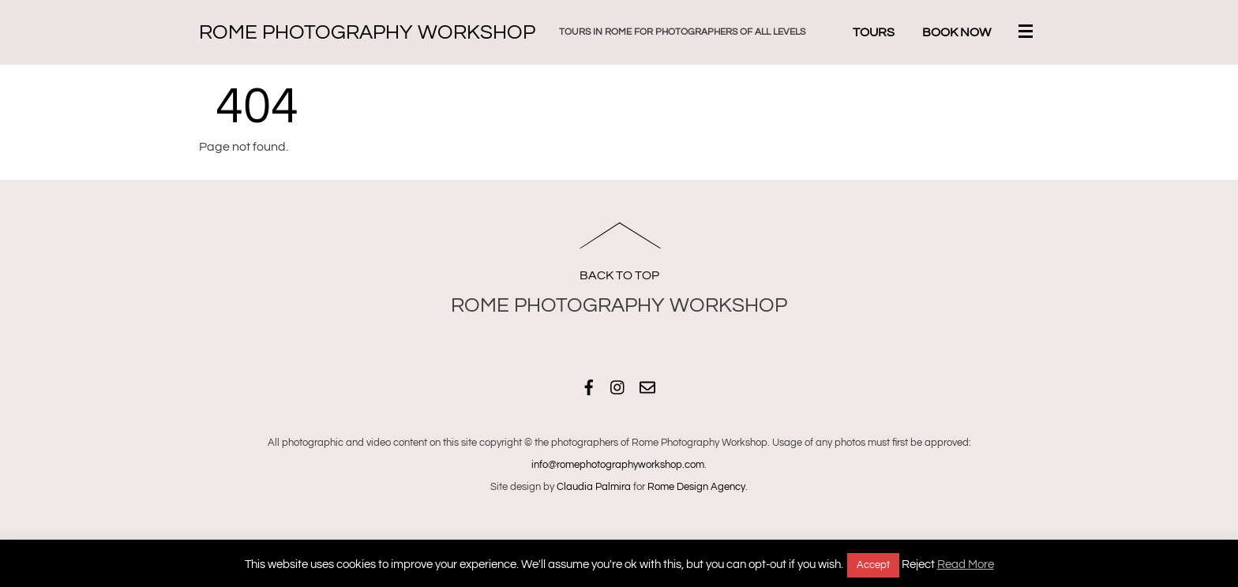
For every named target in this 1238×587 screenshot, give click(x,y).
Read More (965, 564)
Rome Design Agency (696, 486)
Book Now (956, 32)
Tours (874, 32)
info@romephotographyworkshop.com (617, 464)
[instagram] (618, 385)
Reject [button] (918, 564)
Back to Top (619, 275)
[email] (647, 385)
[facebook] (589, 385)
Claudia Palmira (594, 486)
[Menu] (1029, 33)
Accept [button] (873, 564)
